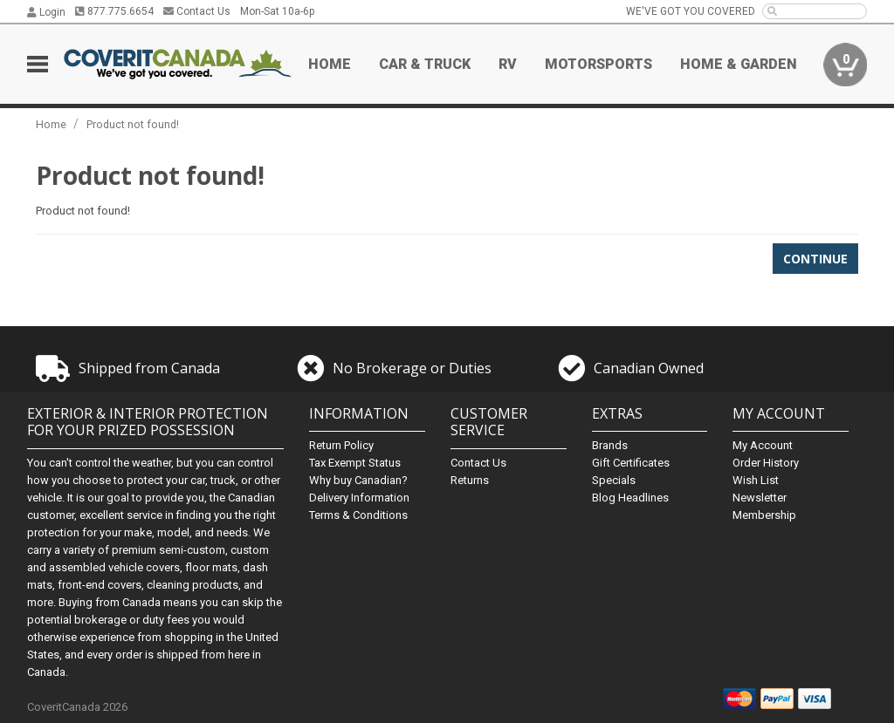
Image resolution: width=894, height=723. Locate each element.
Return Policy (341, 445)
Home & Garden (738, 64)
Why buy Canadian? (358, 480)
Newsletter (759, 497)
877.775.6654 (114, 11)
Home (329, 64)
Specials (614, 480)
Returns (469, 480)
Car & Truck (425, 64)
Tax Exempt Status (355, 462)
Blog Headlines (630, 497)
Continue (815, 258)
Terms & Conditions (358, 515)
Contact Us (196, 11)
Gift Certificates (631, 462)
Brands (610, 445)
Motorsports (598, 64)
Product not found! (132, 124)
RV (508, 64)
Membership (764, 515)
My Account (762, 445)
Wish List (755, 480)
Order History (765, 462)
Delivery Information (359, 497)
